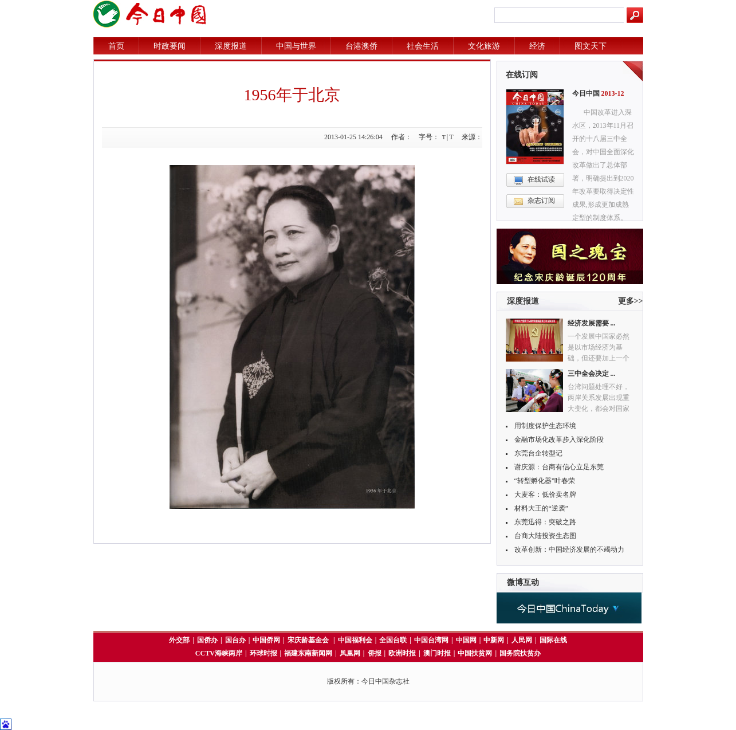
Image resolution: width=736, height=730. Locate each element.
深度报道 (231, 46)
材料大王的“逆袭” (541, 508)
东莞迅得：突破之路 (545, 522)
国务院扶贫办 (520, 653)
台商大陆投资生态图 (545, 536)
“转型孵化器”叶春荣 (545, 481)
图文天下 (590, 46)
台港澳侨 (361, 46)
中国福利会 (355, 640)
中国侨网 (266, 640)
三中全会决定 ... (592, 374)
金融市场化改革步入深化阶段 (559, 439)
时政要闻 (170, 46)
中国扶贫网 (475, 653)
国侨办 (207, 640)
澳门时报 (437, 653)
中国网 (466, 640)
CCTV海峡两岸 (218, 653)
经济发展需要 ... (592, 323)
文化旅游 (484, 46)
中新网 (493, 640)
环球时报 (263, 653)
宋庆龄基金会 (309, 640)
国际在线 (553, 640)
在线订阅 (522, 74)
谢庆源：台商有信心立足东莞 (559, 467)
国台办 (235, 640)
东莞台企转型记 (538, 453)
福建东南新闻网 (308, 653)
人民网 (521, 640)
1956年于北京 (292, 95)
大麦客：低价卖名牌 (545, 494)
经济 (537, 46)
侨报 (374, 653)
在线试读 (541, 179)
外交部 (179, 640)
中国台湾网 (431, 640)
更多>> (630, 301)
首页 (116, 46)
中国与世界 (296, 46)
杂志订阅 (541, 201)
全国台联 (393, 640)
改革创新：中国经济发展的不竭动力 (569, 549)
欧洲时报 (402, 653)
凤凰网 (350, 653)
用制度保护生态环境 (545, 426)
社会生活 (423, 46)
